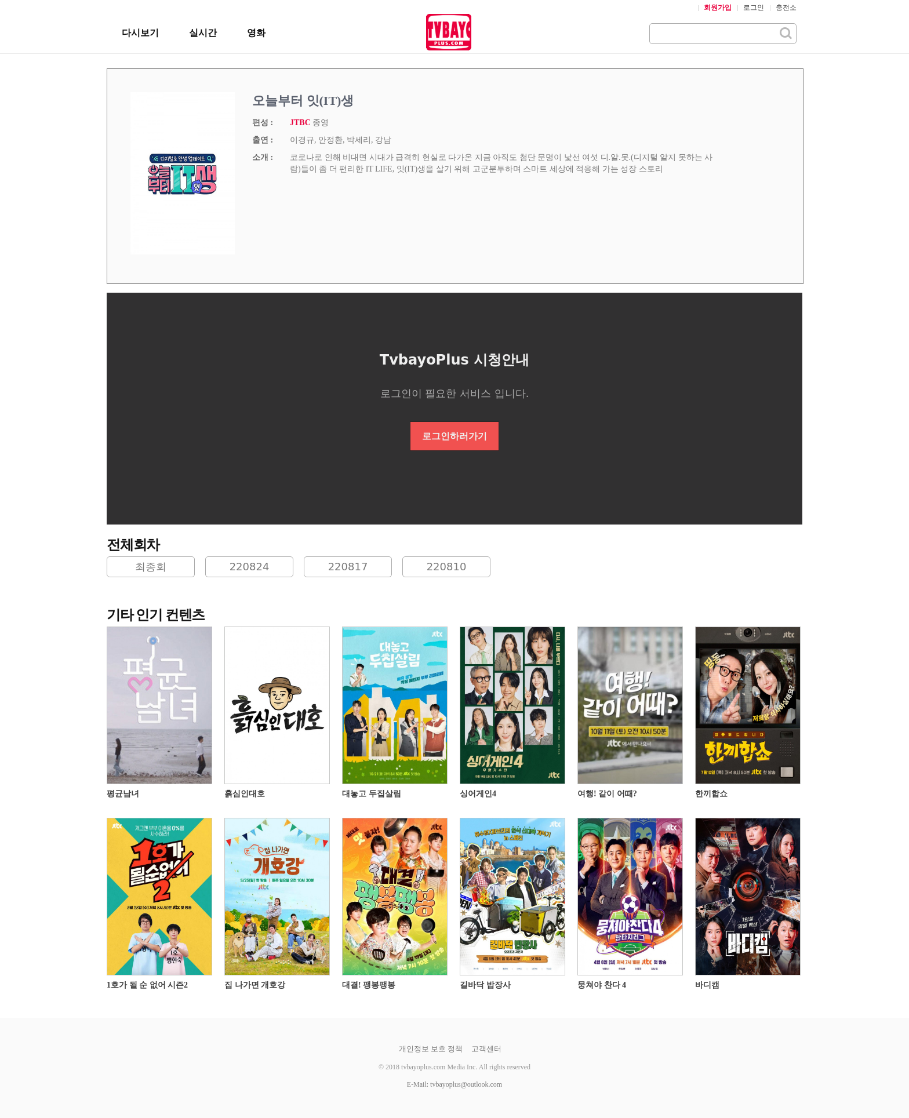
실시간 (203, 33)
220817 (348, 566)
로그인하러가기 (454, 436)
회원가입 (718, 7)
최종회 (150, 566)
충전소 (786, 7)
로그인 (753, 7)
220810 (447, 566)
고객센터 (486, 1048)
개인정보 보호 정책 (431, 1048)
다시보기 (140, 33)
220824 (250, 566)
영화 (256, 33)
